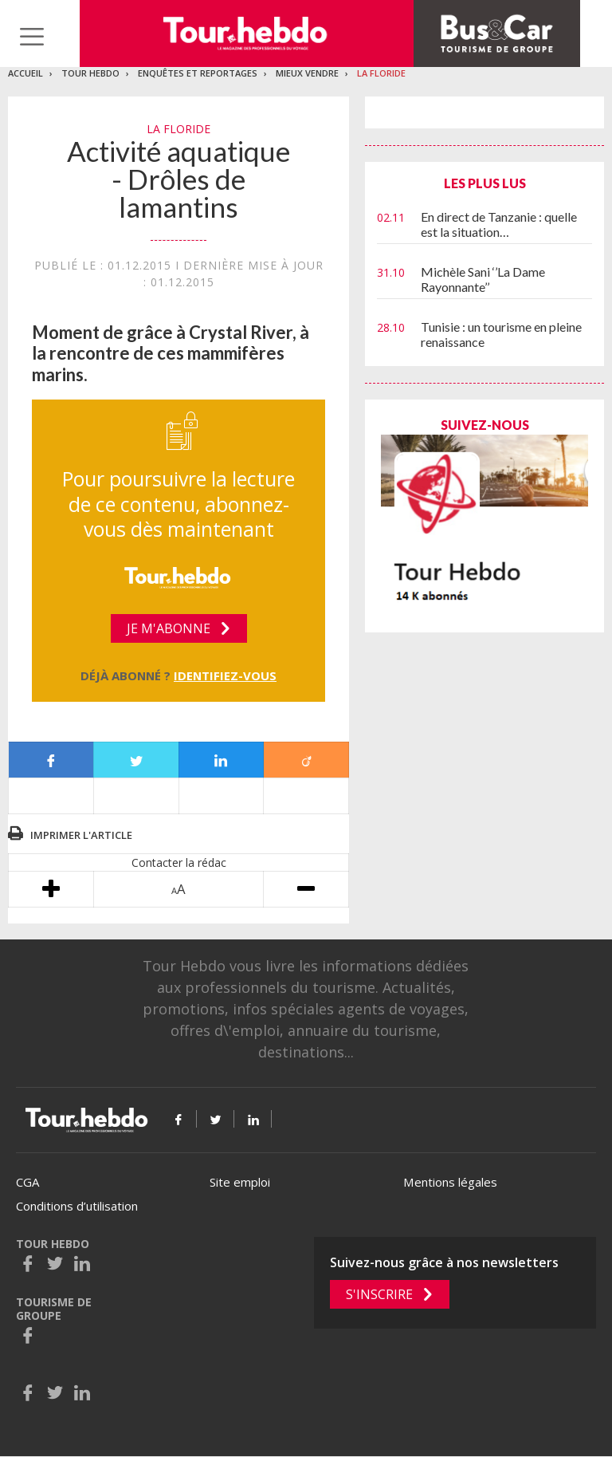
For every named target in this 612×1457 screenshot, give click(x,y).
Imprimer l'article (81, 835)
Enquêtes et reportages (197, 73)
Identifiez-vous (225, 675)
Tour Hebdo (90, 73)
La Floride (381, 73)
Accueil (25, 73)
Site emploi (240, 1182)
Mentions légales (450, 1182)
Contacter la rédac (178, 862)
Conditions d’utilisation (77, 1206)
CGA (27, 1182)
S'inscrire (379, 1294)
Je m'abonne (168, 628)
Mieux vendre (307, 73)
